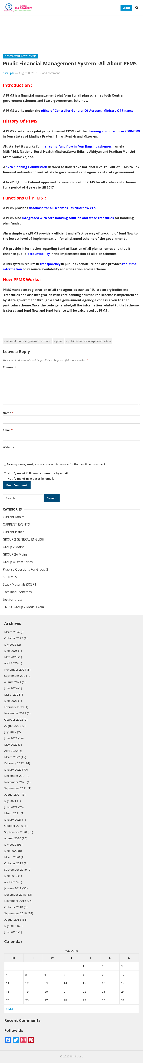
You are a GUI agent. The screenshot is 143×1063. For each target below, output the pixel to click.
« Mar (9, 1008)
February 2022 (14, 763)
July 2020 (10, 844)
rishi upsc (8, 73)
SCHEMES (56, 45)
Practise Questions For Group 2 (30, 36)
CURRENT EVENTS (74, 36)
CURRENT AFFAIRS (55, 20)
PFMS (59, 341)
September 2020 (15, 832)
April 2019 (11, 882)
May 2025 (10, 657)
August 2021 (12, 794)
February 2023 (14, 707)
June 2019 (10, 876)
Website (8, 447)
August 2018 (12, 919)
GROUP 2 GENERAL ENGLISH (25, 28)
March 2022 (12, 757)
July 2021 (10, 801)
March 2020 (12, 857)
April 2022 (11, 751)
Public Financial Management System (89, 341)
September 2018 (15, 913)
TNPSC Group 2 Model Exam (23, 607)
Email (8, 430)
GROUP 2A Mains (87, 20)
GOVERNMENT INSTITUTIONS (20, 56)
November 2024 (15, 669)
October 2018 (13, 907)
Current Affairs (13, 517)
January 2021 (13, 819)
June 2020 (10, 851)
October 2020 (13, 826)
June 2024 (10, 688)
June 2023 (10, 701)
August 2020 (12, 838)
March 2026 (12, 632)
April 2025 (11, 663)
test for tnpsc (12, 599)
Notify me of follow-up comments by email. (37, 473)
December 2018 (15, 894)
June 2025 (10, 650)
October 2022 (13, 719)
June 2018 (10, 932)
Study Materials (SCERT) (24, 45)
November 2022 (15, 713)
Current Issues (13, 532)
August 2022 (12, 726)
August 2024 (12, 682)
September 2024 (15, 676)
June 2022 (10, 738)
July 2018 (10, 926)
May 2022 (10, 744)
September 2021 (15, 788)
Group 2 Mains (62, 28)
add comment (51, 73)
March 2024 (12, 694)
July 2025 (10, 644)
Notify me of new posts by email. (30, 478)
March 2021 (12, 813)
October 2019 (13, 863)
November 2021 (15, 782)
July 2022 (10, 732)
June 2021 (10, 807)
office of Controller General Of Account (28, 341)
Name (8, 413)
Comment (10, 367)
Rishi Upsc (76, 1056)
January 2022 (13, 769)
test (96, 36)
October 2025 (13, 638)
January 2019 (13, 888)
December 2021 (15, 776)
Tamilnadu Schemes (21, 20)
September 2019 (15, 869)
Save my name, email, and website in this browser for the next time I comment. (56, 464)
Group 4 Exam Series (96, 28)
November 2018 (15, 901)
